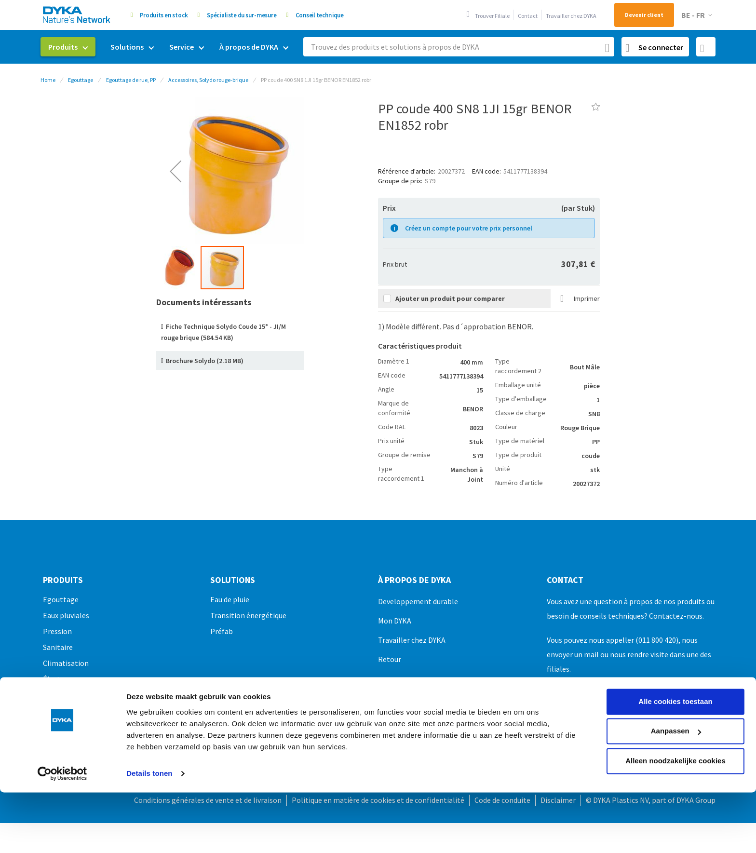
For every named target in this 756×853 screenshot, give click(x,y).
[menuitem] (67, 46)
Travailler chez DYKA (571, 15)
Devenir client (644, 14)
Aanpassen (676, 676)
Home (47, 79)
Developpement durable (418, 601)
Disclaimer (558, 800)
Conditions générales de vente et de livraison (208, 800)
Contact (528, 15)
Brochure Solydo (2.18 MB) (204, 360)
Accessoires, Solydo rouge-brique (208, 79)
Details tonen (149, 719)
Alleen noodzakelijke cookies (675, 706)
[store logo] (77, 15)
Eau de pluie (229, 599)
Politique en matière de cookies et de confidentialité (378, 800)
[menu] (168, 47)
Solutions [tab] (232, 580)
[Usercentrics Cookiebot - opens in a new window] (62, 719)
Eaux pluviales (66, 615)
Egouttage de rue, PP (131, 79)
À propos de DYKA (414, 580)
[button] (698, 15)
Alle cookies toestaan (675, 647)
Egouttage (80, 79)
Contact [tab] (565, 580)
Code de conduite (502, 800)
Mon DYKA (394, 620)
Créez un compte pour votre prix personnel (468, 228)
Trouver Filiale (492, 15)
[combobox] (458, 46)
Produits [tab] (63, 580)
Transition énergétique (248, 615)
